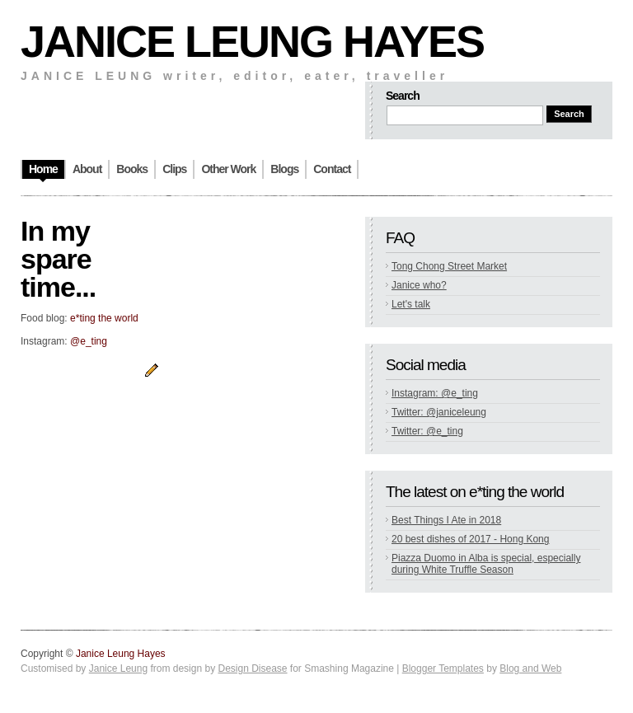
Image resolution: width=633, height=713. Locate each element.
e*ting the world (104, 318)
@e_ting (88, 341)
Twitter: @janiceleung (439, 412)
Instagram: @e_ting (435, 393)
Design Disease (252, 668)
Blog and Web (530, 668)
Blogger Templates (443, 668)
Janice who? (419, 285)
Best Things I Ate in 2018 (446, 520)
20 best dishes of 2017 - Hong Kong (470, 539)
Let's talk (411, 304)
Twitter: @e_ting (427, 431)
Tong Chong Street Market (449, 266)
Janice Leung (118, 668)
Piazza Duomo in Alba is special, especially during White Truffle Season (486, 563)
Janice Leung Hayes (252, 41)
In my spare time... (58, 259)
